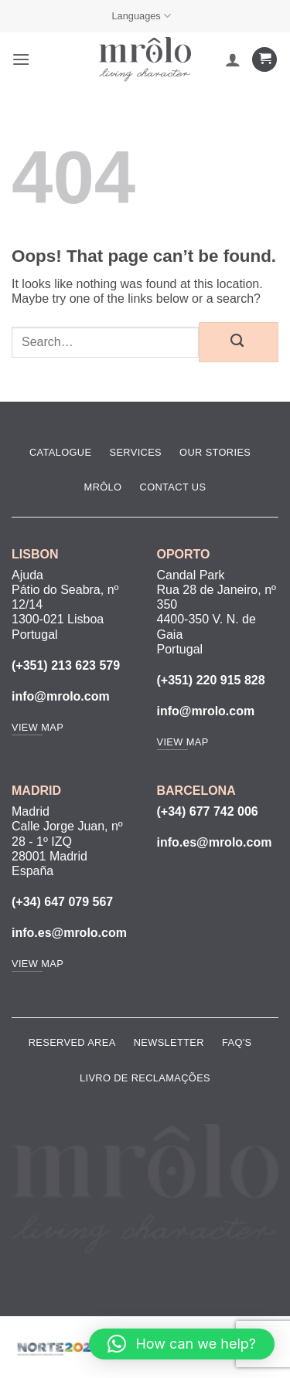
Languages (141, 15)
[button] (21, 59)
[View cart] (264, 60)
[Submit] (238, 342)
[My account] (233, 59)
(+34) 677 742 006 (207, 811)
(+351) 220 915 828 (211, 680)
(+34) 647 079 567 (62, 901)
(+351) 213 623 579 (66, 665)
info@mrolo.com (61, 696)
